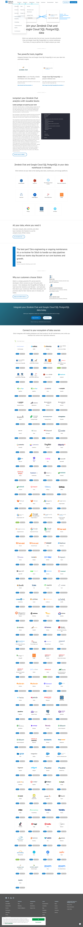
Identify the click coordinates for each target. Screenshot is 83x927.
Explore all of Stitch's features (20, 296)
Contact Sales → (47, 317)
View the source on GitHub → (20, 154)
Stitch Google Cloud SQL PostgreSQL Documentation (53, 85)
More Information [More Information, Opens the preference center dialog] (38, 922)
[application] (80, 924)
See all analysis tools (19, 236)
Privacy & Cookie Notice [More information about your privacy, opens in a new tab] (9, 923)
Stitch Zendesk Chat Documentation (25, 85)
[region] (24, 921)
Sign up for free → (36, 317)
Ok (38, 919)
